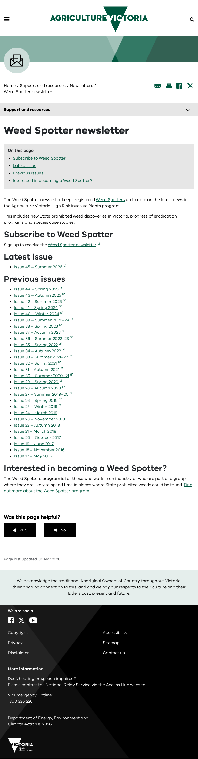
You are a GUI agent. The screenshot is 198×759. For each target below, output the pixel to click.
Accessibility (115, 633)
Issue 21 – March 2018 (35, 431)
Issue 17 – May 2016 (33, 456)
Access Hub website (125, 685)
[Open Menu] (6, 19)
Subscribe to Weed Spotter (39, 158)
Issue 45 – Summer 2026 (38, 267)
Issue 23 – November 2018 (39, 419)
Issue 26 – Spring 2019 (36, 400)
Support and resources (43, 85)
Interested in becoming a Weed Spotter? (52, 181)
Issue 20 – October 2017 (37, 437)
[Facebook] (179, 86)
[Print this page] (168, 85)
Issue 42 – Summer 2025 (38, 301)
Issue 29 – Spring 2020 (36, 382)
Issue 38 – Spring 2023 (36, 326)
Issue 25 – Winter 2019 (35, 407)
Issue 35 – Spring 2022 (36, 345)
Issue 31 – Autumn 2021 (36, 369)
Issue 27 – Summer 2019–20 (41, 394)
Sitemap (111, 643)
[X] (190, 86)
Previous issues (28, 173)
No (63, 530)
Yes (23, 530)
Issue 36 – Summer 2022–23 (41, 338)
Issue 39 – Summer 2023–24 (41, 320)
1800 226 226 (20, 701)
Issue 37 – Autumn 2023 (37, 332)
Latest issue (24, 166)
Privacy (15, 643)
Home (10, 85)
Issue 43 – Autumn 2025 (37, 295)
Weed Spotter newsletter (72, 245)
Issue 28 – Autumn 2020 (37, 388)
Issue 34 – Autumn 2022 (37, 351)
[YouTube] (33, 620)
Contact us (114, 653)
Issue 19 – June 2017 (34, 444)
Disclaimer (18, 653)
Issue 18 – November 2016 (39, 450)
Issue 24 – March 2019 (35, 413)
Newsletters (81, 85)
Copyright (18, 633)
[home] (99, 19)
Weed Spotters (110, 200)
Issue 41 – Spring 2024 (36, 308)
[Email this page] (157, 85)
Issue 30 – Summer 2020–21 (41, 376)
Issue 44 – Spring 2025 (36, 289)
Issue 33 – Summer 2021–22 (41, 357)
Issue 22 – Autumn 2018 (37, 425)
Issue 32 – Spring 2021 (35, 363)
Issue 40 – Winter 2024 (36, 314)
